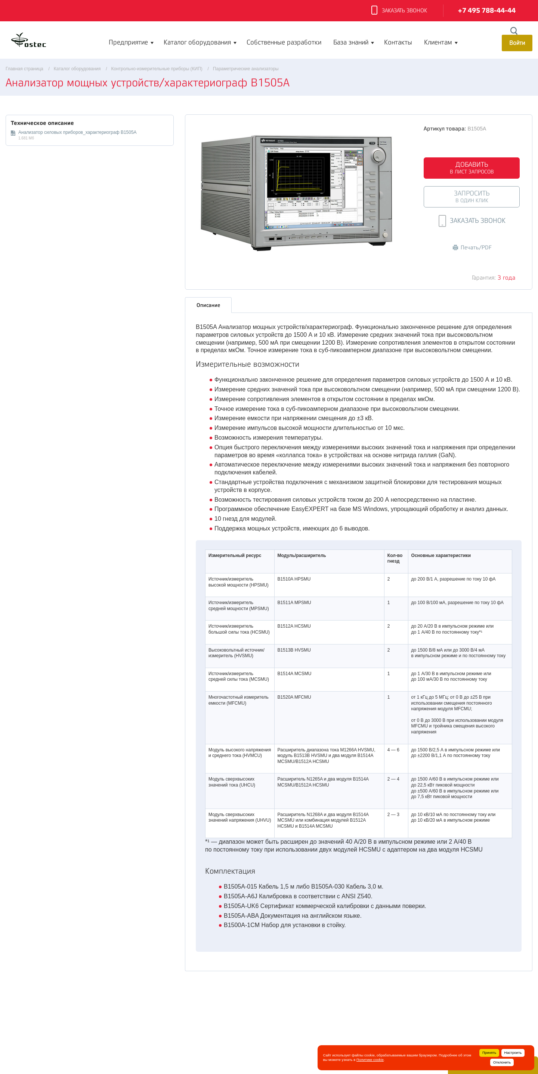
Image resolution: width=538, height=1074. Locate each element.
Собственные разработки (284, 42)
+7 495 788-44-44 (487, 11)
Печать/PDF (472, 247)
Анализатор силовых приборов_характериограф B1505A (77, 132)
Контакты (398, 42)
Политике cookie (370, 1060)
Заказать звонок (399, 11)
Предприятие (128, 42)
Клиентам (438, 42)
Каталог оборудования (197, 42)
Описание (208, 305)
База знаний (350, 42)
